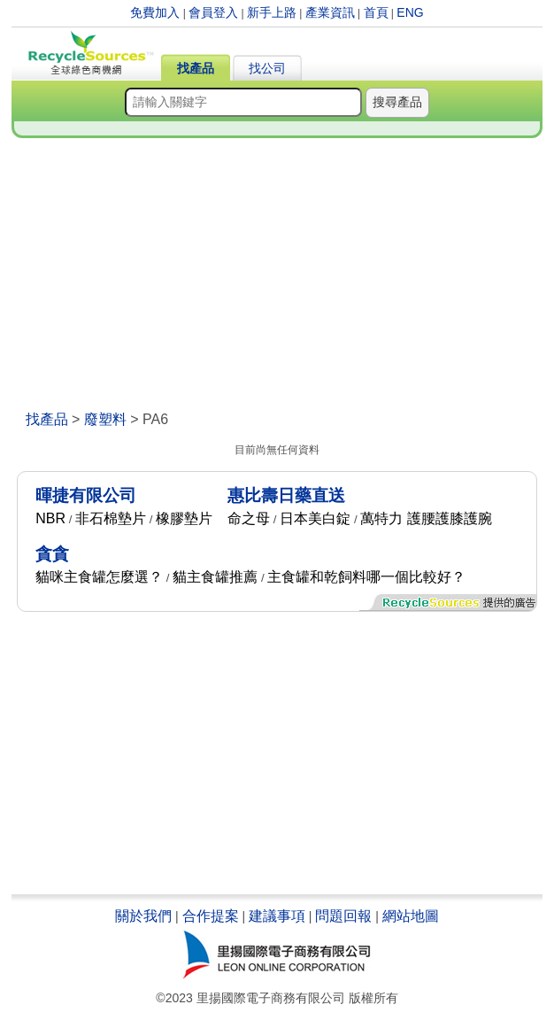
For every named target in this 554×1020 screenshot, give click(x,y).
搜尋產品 (397, 102)
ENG (409, 12)
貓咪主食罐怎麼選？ (99, 576)
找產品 (195, 68)
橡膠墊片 (184, 518)
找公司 (267, 68)
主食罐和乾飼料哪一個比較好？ (366, 576)
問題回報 (343, 915)
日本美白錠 (315, 518)
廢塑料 (105, 419)
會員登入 (213, 12)
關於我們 (143, 915)
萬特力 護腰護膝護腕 (425, 518)
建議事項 (277, 915)
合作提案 (210, 915)
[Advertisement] (277, 278)
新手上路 (271, 12)
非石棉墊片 (110, 518)
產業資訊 (330, 12)
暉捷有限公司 (85, 495)
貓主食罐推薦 (215, 576)
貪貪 (52, 554)
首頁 (376, 12)
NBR (50, 518)
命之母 (248, 518)
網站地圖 (410, 915)
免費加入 (155, 12)
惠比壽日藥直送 (286, 495)
